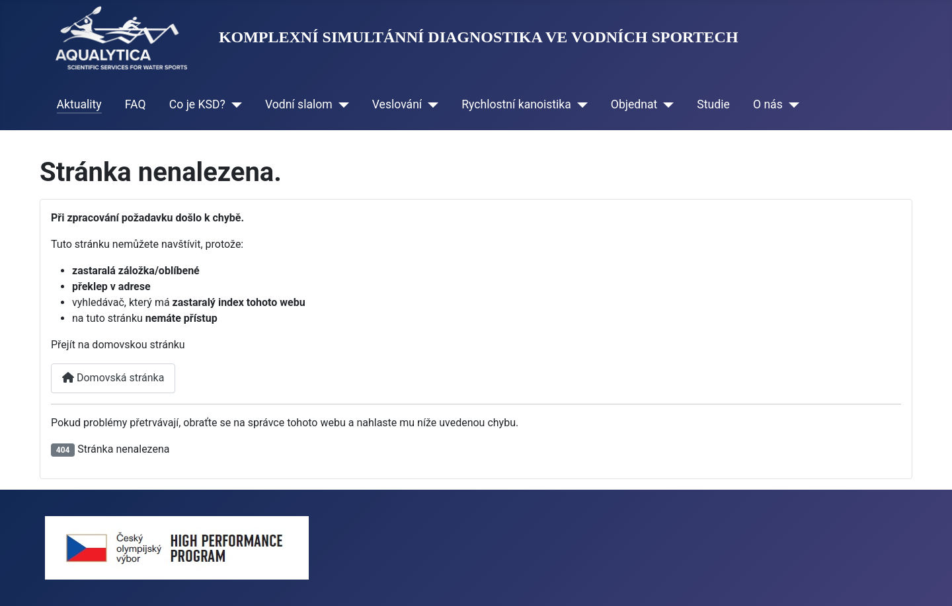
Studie (713, 104)
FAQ (135, 104)
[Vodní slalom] (341, 104)
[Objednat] (665, 104)
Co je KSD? (197, 104)
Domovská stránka (113, 377)
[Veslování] (430, 104)
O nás (768, 104)
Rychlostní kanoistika (516, 104)
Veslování (397, 104)
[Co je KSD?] (233, 104)
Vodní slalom (299, 104)
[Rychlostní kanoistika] (579, 104)
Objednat (634, 104)
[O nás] (791, 104)
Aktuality (79, 104)
